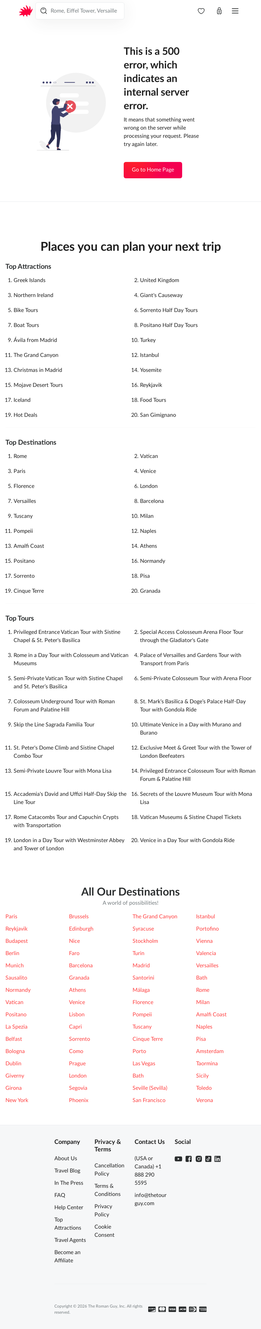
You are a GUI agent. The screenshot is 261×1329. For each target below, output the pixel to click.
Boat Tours (26, 325)
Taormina (207, 1063)
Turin (138, 953)
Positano (24, 561)
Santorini (143, 978)
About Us (65, 1158)
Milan (147, 516)
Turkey (148, 340)
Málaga (141, 990)
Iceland (22, 400)
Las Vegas (144, 1063)
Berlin (12, 953)
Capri (75, 1027)
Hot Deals (25, 415)
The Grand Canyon (36, 355)
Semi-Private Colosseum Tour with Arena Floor (195, 678)
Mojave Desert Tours (38, 385)
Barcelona (152, 501)
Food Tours (153, 400)
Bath (201, 978)
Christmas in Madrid (38, 370)
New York (16, 1100)
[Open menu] (235, 11)
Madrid (141, 965)
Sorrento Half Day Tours (169, 310)
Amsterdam (210, 1051)
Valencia (206, 953)
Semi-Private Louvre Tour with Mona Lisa (62, 771)
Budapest (16, 941)
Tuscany (23, 516)
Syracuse (143, 929)
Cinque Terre (29, 591)
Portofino (207, 929)
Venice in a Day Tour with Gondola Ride (187, 840)
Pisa (145, 576)
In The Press (68, 1183)
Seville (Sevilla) (150, 1088)
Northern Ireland (33, 295)
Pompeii (23, 531)
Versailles (25, 501)
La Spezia (16, 1027)
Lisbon (77, 1014)
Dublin (13, 1063)
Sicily (202, 1076)
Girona (13, 1088)
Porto (139, 1051)
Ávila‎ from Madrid (35, 340)
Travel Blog (67, 1171)
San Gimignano (158, 415)
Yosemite (150, 370)
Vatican (149, 456)
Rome (20, 456)
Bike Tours (26, 310)
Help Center (68, 1207)
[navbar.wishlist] (201, 11)
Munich (14, 965)
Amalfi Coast (29, 546)
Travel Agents (70, 1240)
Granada (150, 591)
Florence (24, 486)
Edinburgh (81, 929)
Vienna (204, 941)
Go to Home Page (153, 170)
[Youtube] (178, 1159)
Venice (148, 471)
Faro (74, 953)
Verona (204, 1100)
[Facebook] (188, 1159)
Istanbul (149, 355)
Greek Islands (30, 280)
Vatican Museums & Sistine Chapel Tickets (190, 817)
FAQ (59, 1195)
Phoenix (78, 1100)
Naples (148, 531)
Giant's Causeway (161, 295)
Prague (77, 1063)
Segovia (78, 1088)
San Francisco (149, 1100)
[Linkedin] (217, 1158)
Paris (19, 471)
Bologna (15, 1051)
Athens (148, 546)
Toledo (204, 1088)
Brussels (79, 916)
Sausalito (16, 978)
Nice (74, 941)
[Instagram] (199, 1159)
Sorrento (24, 576)
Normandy (152, 561)
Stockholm (145, 941)
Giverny (14, 1076)
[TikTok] (208, 1159)
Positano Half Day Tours (169, 325)
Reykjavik (151, 385)
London (149, 486)
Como (76, 1051)
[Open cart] (219, 11)
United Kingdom (159, 280)
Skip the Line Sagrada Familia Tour (54, 724)
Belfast (13, 1039)
